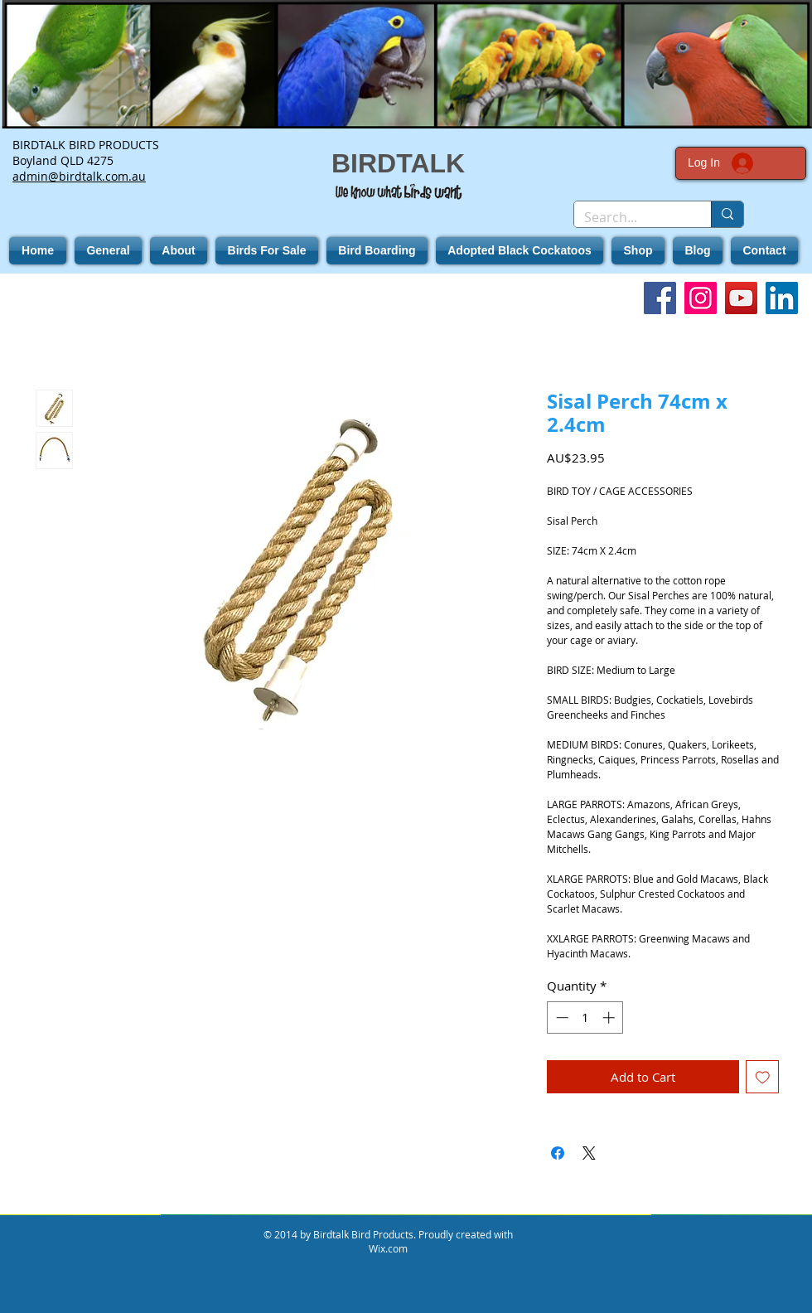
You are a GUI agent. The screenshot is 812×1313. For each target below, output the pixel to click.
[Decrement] (560, 1017)
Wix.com (388, 1248)
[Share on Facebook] (558, 1153)
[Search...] (630, 217)
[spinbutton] (585, 1017)
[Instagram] (700, 298)
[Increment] (610, 1017)
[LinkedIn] (782, 298)
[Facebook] (660, 298)
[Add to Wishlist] (763, 1077)
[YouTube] (741, 298)
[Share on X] (589, 1153)
